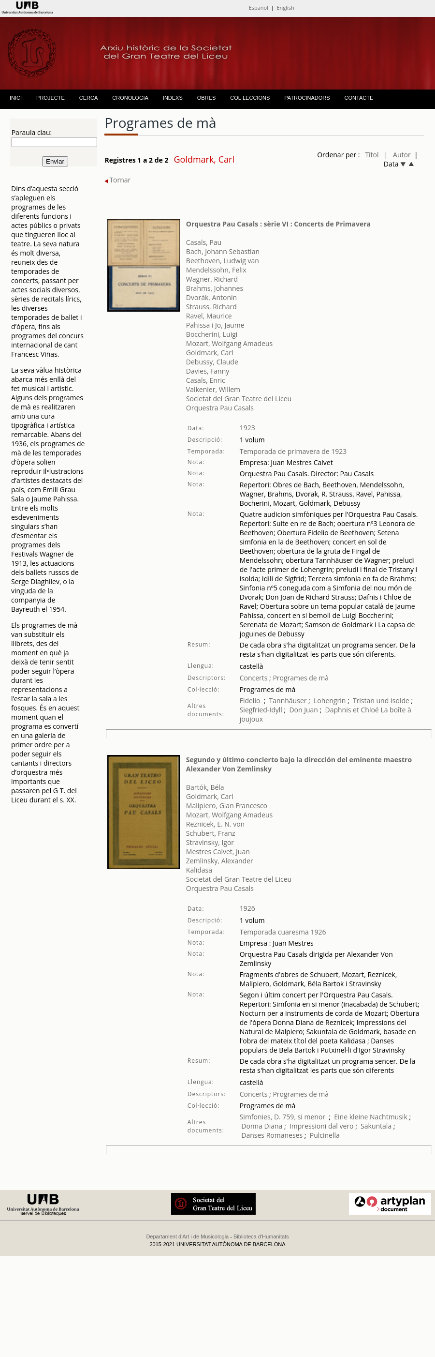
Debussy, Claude (212, 361)
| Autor (397, 154)
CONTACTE (359, 98)
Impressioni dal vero (322, 1126)
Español (258, 7)
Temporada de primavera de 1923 (293, 451)
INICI (16, 98)
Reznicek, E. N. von (215, 824)
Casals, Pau (203, 242)
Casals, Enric (205, 380)
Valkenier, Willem (213, 389)
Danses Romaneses (272, 1135)
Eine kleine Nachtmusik (371, 1116)
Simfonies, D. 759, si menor (282, 1116)
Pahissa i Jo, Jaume (215, 325)
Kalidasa (199, 870)
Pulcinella (325, 1135)
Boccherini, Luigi (212, 334)
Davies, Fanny (207, 371)
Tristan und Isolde (381, 700)
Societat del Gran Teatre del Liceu (238, 398)
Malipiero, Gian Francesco (226, 805)
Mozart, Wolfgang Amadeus (229, 343)
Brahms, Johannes (214, 288)
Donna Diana (261, 1126)
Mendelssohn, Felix (216, 269)
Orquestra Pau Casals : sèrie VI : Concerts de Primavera (278, 223)
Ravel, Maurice (209, 315)
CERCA (88, 98)
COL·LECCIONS (250, 98)
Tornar (117, 179)
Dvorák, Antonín (211, 297)
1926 (247, 908)
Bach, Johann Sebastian (223, 251)
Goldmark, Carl (209, 352)
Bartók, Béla (205, 787)
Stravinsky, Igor (210, 842)
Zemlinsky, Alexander (219, 860)
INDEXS (173, 98)
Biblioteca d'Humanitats (261, 1236)
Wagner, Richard (212, 279)
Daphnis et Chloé (352, 709)
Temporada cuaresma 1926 (283, 931)
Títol (371, 154)
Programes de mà (300, 677)
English (285, 7)
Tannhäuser (288, 700)
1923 (247, 427)
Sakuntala (376, 1126)
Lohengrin (330, 700)
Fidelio (250, 700)
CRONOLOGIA (130, 98)
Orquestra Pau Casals (220, 407)
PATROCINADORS (307, 98)
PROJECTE (50, 98)
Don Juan (303, 709)
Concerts (254, 677)
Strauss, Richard (211, 306)
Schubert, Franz (210, 833)
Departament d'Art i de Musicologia (187, 1236)
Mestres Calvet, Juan (218, 851)
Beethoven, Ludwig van (222, 260)
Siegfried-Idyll (262, 709)
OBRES (206, 98)
